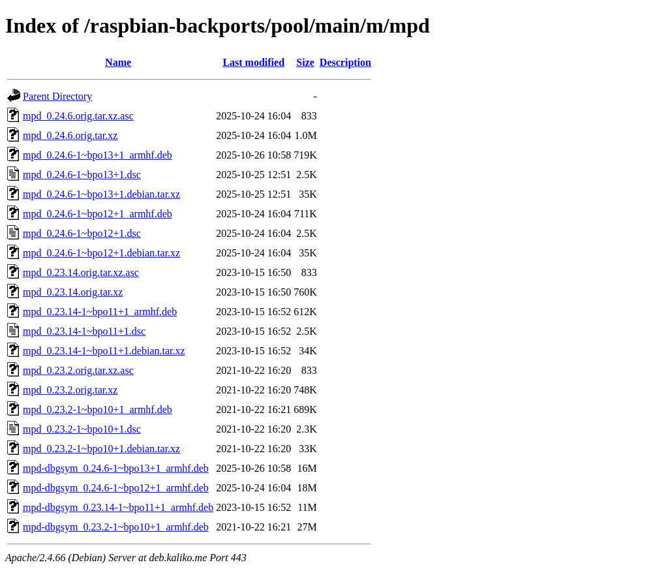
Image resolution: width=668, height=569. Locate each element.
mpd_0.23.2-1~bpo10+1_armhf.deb (97, 409)
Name (118, 62)
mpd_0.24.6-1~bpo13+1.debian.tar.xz (101, 194)
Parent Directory (57, 96)
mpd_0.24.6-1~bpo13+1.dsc (82, 174)
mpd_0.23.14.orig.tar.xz (73, 292)
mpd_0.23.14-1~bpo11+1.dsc (84, 331)
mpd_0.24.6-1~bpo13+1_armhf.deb (97, 155)
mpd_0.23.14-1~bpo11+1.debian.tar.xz (104, 350)
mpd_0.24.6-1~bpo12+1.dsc (82, 233)
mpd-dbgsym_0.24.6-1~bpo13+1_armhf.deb (116, 468)
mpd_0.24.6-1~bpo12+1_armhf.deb (97, 213)
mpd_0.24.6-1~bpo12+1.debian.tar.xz (101, 252)
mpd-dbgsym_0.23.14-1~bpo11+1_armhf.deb (118, 507)
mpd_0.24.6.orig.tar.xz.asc (78, 115)
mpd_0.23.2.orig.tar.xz (70, 389)
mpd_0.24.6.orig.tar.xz (70, 135)
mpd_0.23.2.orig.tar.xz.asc (78, 370)
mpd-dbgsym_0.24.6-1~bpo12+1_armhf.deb (116, 487)
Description (345, 62)
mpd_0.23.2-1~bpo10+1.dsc (82, 429)
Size (305, 62)
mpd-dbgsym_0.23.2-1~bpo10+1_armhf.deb (116, 526)
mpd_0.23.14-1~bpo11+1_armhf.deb (100, 311)
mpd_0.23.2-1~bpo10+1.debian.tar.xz (101, 448)
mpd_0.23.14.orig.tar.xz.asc (81, 272)
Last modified (253, 62)
